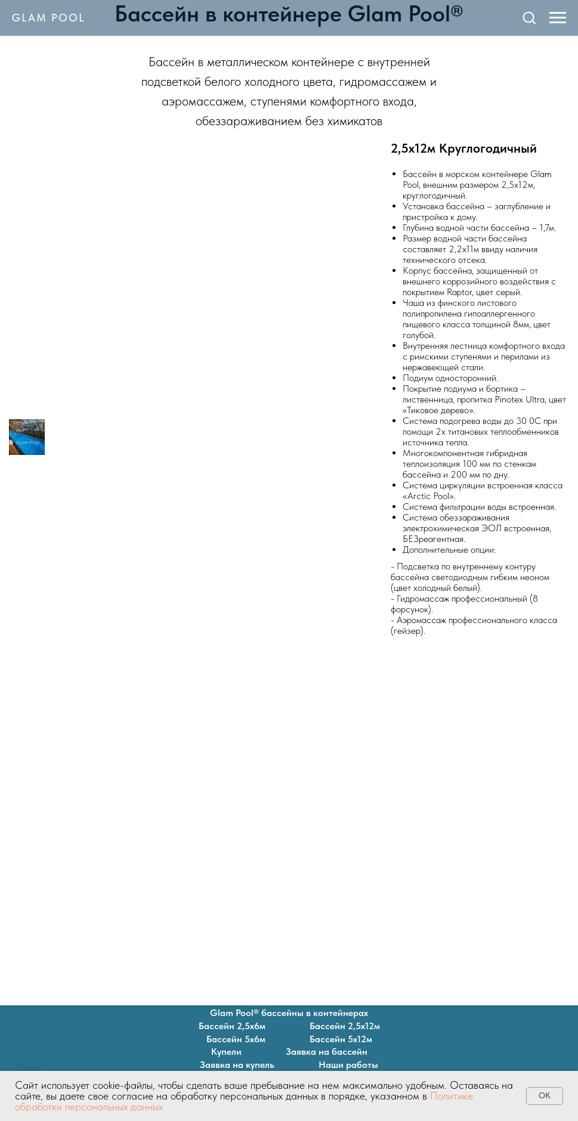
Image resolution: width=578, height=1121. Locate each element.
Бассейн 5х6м (235, 1039)
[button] (529, 17)
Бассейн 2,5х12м (345, 1026)
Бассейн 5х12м (341, 1039)
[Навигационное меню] (557, 18)
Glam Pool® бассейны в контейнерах (289, 1012)
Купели (226, 1051)
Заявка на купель (237, 1064)
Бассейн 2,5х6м (232, 1026)
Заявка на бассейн (326, 1051)
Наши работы (348, 1064)
